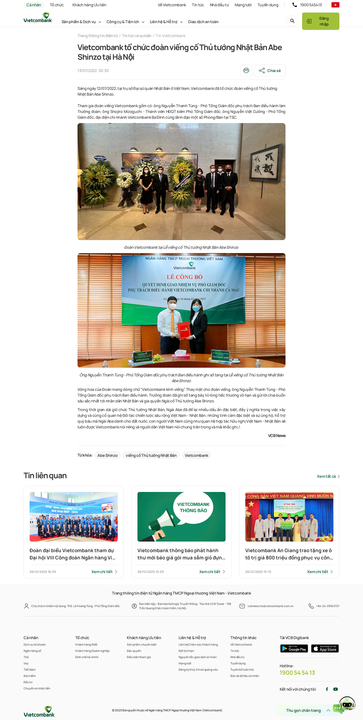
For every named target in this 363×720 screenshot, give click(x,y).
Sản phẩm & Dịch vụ (79, 21)
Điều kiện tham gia (139, 657)
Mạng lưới (243, 4)
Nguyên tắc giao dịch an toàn (197, 657)
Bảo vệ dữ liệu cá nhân (244, 676)
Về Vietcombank (172, 4)
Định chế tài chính (86, 657)
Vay (26, 663)
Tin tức (198, 4)
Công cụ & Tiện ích (123, 21)
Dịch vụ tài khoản (34, 644)
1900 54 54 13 (297, 672)
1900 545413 (311, 4)
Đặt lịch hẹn (186, 651)
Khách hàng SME (86, 644)
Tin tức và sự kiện (136, 35)
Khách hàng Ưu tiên (89, 4)
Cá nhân (33, 4)
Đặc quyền (134, 651)
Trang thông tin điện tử (98, 35)
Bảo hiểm (30, 676)
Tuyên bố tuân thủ (242, 670)
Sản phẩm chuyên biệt (141, 644)
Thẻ (26, 657)
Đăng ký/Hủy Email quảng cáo (198, 670)
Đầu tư (28, 682)
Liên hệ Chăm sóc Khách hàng (198, 644)
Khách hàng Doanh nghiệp (92, 651)
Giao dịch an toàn (203, 21)
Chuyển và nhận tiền (37, 688)
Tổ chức (57, 4)
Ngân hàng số (32, 651)
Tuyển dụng (268, 4)
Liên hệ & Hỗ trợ (163, 21)
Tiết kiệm (30, 670)
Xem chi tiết (101, 571)
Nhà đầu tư (219, 4)
